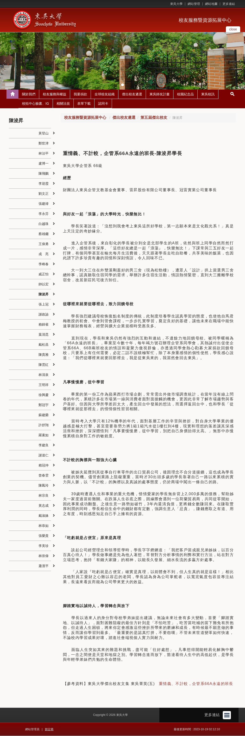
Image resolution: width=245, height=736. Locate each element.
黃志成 (44, 506)
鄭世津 (44, 143)
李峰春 (44, 264)
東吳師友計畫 (160, 94)
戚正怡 (44, 274)
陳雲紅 (44, 365)
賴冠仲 (44, 465)
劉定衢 (49, 729)
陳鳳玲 (44, 486)
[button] (5, 61)
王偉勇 (44, 244)
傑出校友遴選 (132, 94)
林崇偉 (44, 556)
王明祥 (44, 385)
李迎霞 (44, 184)
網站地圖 (211, 4)
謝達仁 (44, 455)
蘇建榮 (44, 415)
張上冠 (44, 304)
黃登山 (44, 133)
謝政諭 (44, 314)
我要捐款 (80, 94)
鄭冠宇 (44, 405)
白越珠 (44, 224)
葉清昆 (44, 335)
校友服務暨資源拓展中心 (205, 20)
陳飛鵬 (44, 174)
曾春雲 (44, 475)
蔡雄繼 (44, 234)
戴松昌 (44, 345)
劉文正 (44, 194)
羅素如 (44, 435)
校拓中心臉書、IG (35, 104)
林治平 (44, 153)
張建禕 (44, 204)
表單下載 (84, 104)
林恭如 (44, 526)
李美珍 (44, 546)
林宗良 (44, 496)
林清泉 (44, 375)
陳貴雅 (44, 355)
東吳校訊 (208, 94)
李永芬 (44, 214)
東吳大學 (176, 4)
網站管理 (194, 4)
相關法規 (63, 104)
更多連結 (229, 4)
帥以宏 (44, 284)
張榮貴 (44, 536)
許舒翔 (44, 425)
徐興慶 (44, 395)
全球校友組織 (105, 94)
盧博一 (44, 164)
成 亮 (44, 254)
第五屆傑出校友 (153, 118)
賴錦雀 (44, 325)
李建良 (44, 445)
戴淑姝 (44, 516)
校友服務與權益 (54, 94)
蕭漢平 (44, 566)
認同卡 (103, 104)
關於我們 (28, 94)
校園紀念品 (185, 94)
